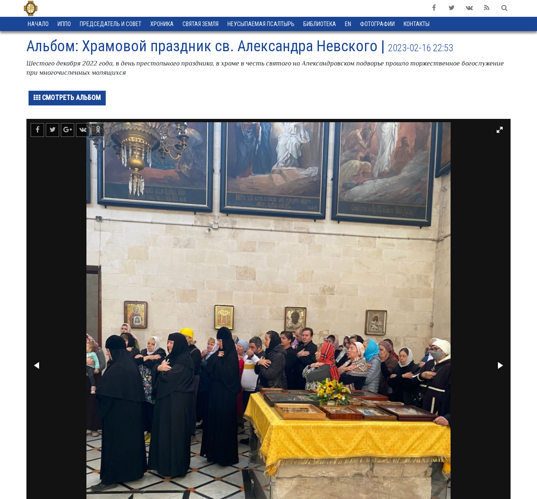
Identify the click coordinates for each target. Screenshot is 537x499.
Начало (38, 24)
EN (348, 24)
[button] (499, 130)
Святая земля (200, 24)
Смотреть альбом (67, 98)
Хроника (162, 24)
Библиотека (319, 24)
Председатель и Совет (110, 24)
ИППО (64, 24)
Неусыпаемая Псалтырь (261, 24)
